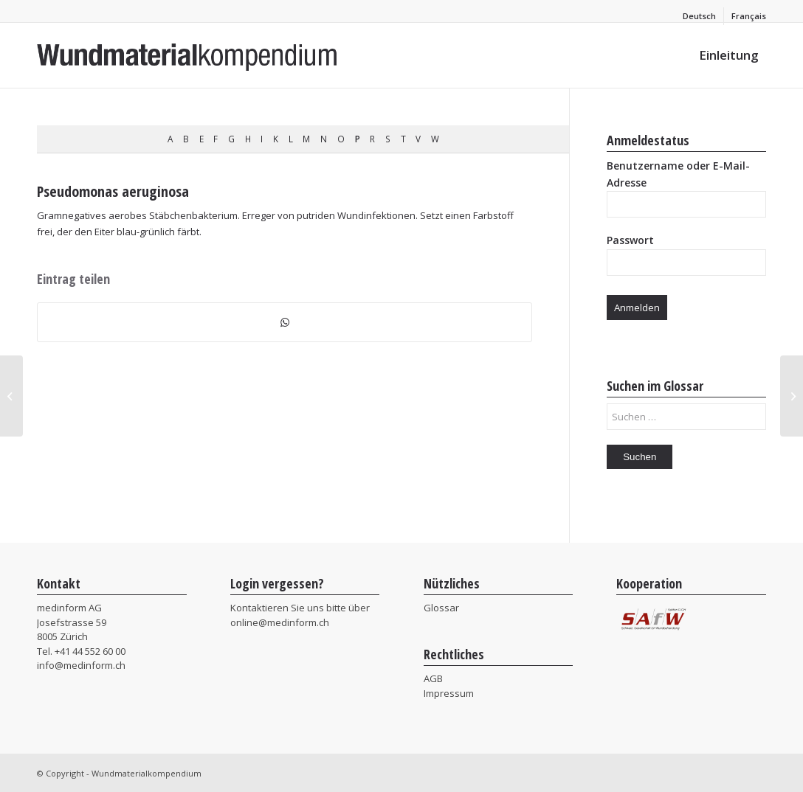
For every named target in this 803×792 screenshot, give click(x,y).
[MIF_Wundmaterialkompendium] (187, 55)
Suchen (639, 456)
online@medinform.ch (279, 622)
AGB (433, 678)
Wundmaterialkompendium (146, 773)
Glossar (441, 607)
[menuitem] (699, 16)
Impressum (449, 693)
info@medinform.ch (81, 665)
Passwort (630, 240)
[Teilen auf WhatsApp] (284, 322)
